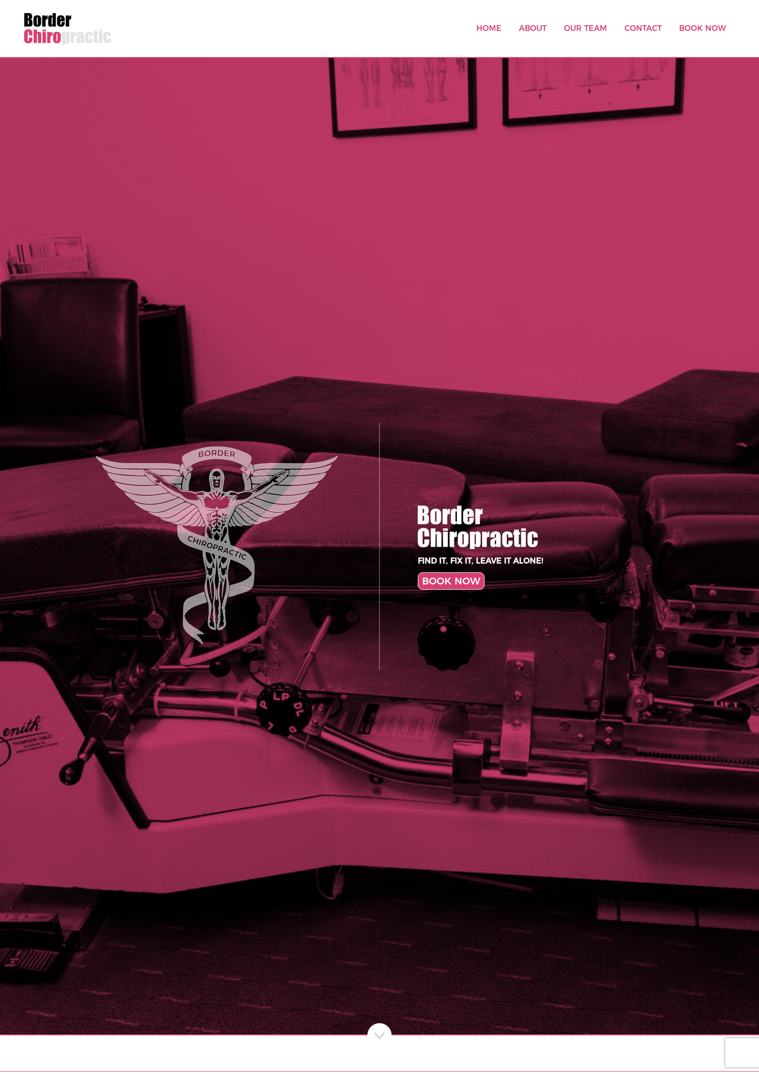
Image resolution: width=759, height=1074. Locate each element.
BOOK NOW (451, 581)
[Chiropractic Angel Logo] (217, 546)
